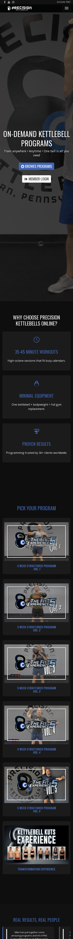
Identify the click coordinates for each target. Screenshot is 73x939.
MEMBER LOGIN (36, 178)
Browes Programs (36, 166)
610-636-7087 (63, 1)
